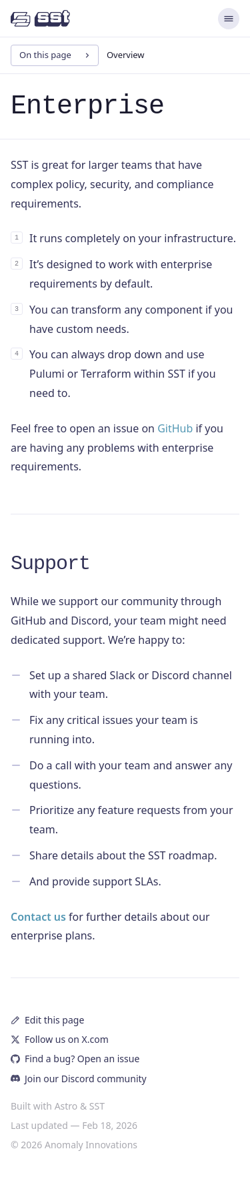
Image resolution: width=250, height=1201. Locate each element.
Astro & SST (80, 1106)
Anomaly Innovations (91, 1144)
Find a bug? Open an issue (75, 1058)
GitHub (175, 428)
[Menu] (228, 18)
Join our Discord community (79, 1078)
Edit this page (47, 1020)
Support (50, 563)
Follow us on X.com (60, 1039)
